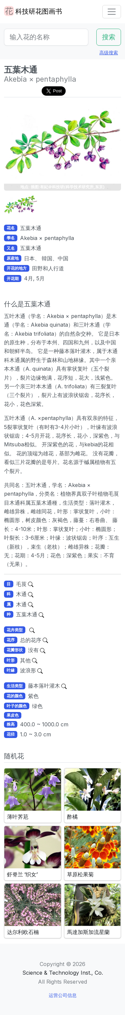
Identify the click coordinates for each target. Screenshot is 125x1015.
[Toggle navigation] (111, 11)
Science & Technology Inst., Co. (62, 972)
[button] (20, 205)
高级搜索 (108, 52)
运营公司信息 (63, 995)
